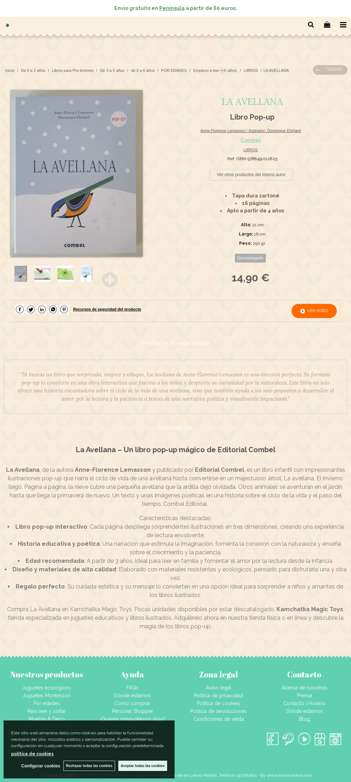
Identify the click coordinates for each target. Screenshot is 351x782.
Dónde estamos (132, 695)
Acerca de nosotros (304, 688)
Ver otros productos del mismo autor (251, 174)
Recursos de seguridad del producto (107, 309)
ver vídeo (318, 310)
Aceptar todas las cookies (143, 766)
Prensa (304, 695)
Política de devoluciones (218, 711)
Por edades (46, 703)
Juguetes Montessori (46, 695)
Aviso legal (218, 688)
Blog (304, 719)
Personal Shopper (132, 711)
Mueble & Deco (47, 719)
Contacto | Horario (304, 703)
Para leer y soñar (46, 711)
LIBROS (250, 150)
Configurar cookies (40, 765)
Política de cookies (218, 703)
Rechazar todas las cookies (89, 766)
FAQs (133, 688)
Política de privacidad (218, 695)
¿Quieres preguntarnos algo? (132, 719)
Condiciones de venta (218, 719)
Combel (251, 140)
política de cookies (32, 753)
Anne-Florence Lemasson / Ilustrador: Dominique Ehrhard (251, 130)
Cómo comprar (132, 703)
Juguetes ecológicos (46, 688)
